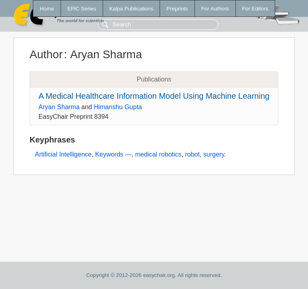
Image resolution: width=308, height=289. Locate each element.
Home (47, 9)
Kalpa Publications (131, 9)
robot (192, 154)
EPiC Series (81, 9)
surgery (213, 154)
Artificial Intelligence (63, 154)
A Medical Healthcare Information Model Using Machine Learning (154, 96)
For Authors (215, 9)
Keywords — (113, 154)
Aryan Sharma (58, 107)
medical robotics (158, 154)
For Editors (255, 9)
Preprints (177, 9)
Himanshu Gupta (118, 107)
